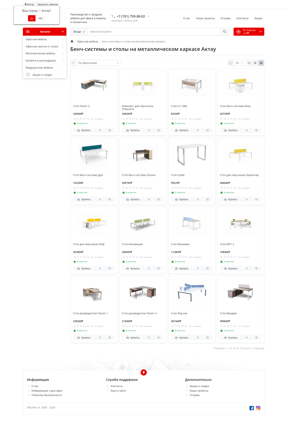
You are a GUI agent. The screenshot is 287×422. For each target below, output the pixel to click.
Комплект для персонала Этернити (137, 108)
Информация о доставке (46, 390)
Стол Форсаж (179, 313)
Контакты (242, 18)
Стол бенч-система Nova (235, 106)
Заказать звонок (48, 4)
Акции (258, 18)
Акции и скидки (199, 386)
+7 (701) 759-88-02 (131, 16)
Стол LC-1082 (179, 106)
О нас (186, 18)
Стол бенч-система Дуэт (88, 175)
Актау (29, 4)
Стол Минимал (180, 244)
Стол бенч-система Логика (138, 175)
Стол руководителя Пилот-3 (139, 313)
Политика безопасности (46, 395)
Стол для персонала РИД (88, 244)
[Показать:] (239, 63)
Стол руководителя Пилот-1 (90, 313)
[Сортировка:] (98, 63)
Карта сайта (118, 390)
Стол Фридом (228, 313)
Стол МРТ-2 (227, 244)
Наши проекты (205, 18)
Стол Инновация (132, 244)
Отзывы (226, 18)
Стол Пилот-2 (81, 106)
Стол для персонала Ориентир (239, 175)
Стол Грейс (178, 175)
